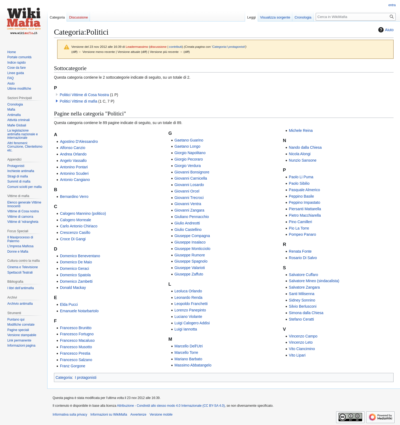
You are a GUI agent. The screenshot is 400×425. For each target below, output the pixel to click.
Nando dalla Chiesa (305, 147)
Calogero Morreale (75, 220)
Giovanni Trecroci (189, 197)
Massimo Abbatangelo (193, 365)
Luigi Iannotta (185, 329)
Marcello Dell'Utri (188, 346)
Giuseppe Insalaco (190, 242)
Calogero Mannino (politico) (83, 213)
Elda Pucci (69, 304)
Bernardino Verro (74, 196)
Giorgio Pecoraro (188, 159)
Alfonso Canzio (72, 148)
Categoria (64, 377)
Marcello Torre (186, 352)
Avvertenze (138, 414)
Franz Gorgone (72, 366)
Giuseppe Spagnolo (191, 261)
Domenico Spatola (75, 275)
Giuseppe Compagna (192, 236)
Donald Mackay (73, 287)
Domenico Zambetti (76, 281)
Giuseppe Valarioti (189, 268)
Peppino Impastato (304, 202)
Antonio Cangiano (75, 179)
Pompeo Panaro (302, 234)
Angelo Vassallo (73, 160)
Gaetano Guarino (188, 140)
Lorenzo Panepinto (190, 310)
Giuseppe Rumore (189, 255)
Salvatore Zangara (304, 287)
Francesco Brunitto (76, 328)
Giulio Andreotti (187, 223)
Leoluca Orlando (188, 291)
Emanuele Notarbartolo (79, 311)
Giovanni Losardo (189, 185)
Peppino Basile (301, 196)
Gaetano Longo (187, 146)
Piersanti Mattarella (305, 209)
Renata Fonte (300, 251)
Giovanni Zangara (189, 210)
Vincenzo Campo (303, 336)
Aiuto (385, 29)
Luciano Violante (188, 316)
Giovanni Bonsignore (191, 172)
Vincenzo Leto (300, 342)
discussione (158, 46)
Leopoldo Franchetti (191, 304)
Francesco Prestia (75, 353)
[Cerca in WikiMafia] (356, 17)
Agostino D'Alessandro (79, 141)
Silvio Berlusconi (303, 306)
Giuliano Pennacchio (191, 217)
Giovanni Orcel (186, 191)
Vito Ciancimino (302, 349)
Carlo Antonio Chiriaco (78, 226)
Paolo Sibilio (299, 183)
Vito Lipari (297, 355)
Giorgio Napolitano (190, 153)
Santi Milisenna (301, 294)
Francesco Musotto (76, 347)
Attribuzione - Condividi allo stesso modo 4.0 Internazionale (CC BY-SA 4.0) (171, 406)
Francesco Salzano (76, 360)
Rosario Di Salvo (303, 258)
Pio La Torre (299, 228)
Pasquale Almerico (304, 190)
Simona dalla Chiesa (306, 313)
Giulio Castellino (188, 229)
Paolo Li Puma (301, 177)
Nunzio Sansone (303, 160)
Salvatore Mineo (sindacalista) (314, 281)
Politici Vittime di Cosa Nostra (84, 95)
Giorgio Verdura (187, 166)
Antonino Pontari (74, 167)
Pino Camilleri (300, 222)
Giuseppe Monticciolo (192, 248)
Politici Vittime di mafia (78, 101)
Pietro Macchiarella (305, 215)
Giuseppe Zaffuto (188, 274)
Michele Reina (301, 130)
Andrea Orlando (73, 154)
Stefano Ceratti (301, 319)
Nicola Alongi (300, 154)
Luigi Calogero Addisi (192, 323)
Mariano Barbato (188, 359)
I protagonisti (85, 377)
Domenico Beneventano (80, 256)
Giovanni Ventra (187, 204)
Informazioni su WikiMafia (108, 414)
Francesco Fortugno (76, 334)
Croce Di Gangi (73, 239)
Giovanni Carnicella (190, 178)
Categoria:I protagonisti (228, 46)
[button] (57, 101)
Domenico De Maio (76, 262)
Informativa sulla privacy (70, 414)
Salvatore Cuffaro (303, 275)
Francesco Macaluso (77, 340)
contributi (175, 46)
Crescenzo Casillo (75, 232)
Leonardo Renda (188, 297)
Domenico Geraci (74, 268)
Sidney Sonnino (302, 300)
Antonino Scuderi (74, 173)
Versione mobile (161, 414)
